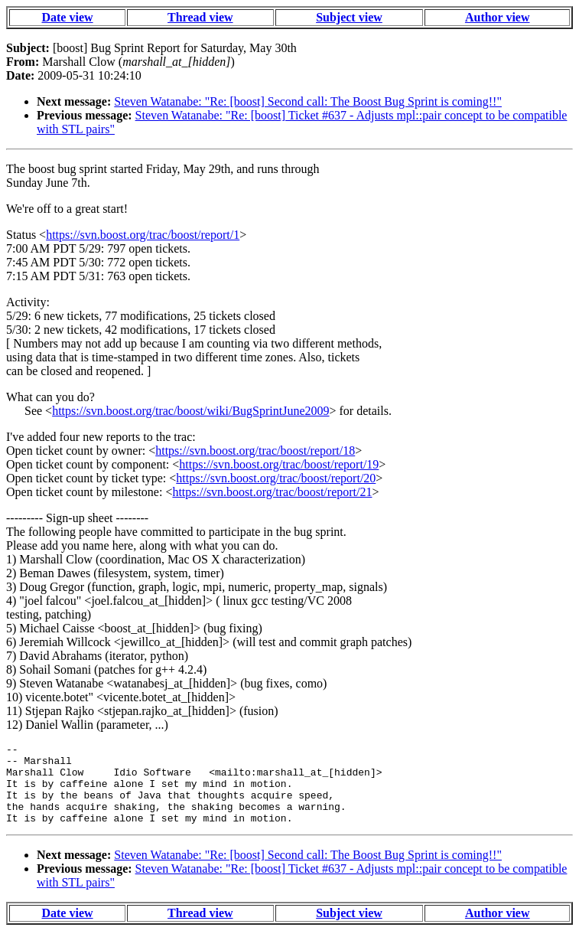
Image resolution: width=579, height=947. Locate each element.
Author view (497, 17)
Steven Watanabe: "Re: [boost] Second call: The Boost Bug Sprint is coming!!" (308, 101)
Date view (67, 17)
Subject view (349, 17)
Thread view (200, 17)
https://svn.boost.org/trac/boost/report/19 (279, 464)
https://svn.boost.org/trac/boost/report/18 (255, 450)
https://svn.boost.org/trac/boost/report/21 (272, 491)
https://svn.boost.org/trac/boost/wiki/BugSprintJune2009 (190, 410)
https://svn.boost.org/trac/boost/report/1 (142, 234)
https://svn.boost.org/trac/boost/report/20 (276, 478)
